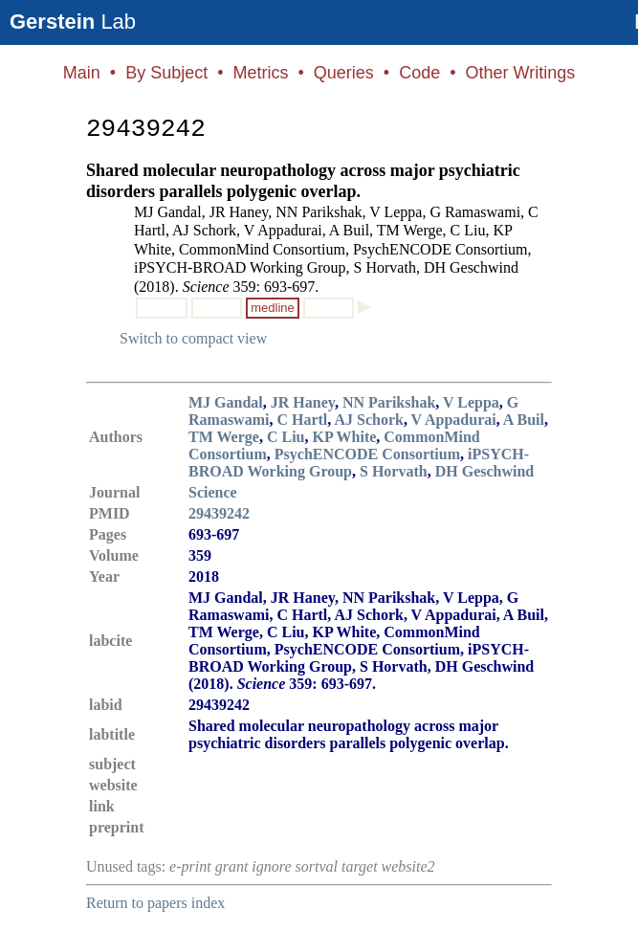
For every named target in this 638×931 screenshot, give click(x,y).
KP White (344, 437)
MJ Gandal (225, 402)
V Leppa (471, 402)
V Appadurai (453, 419)
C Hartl (301, 419)
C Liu (286, 437)
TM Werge (223, 437)
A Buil (523, 419)
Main (81, 72)
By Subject (166, 72)
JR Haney (303, 402)
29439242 (219, 513)
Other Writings (520, 72)
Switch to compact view (193, 338)
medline (273, 307)
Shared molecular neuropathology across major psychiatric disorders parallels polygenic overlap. (303, 181)
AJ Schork (368, 419)
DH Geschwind (485, 471)
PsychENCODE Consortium (367, 454)
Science (212, 492)
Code (419, 72)
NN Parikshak (388, 402)
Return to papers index (155, 903)
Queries (344, 72)
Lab (73, 21)
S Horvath (394, 471)
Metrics (260, 72)
